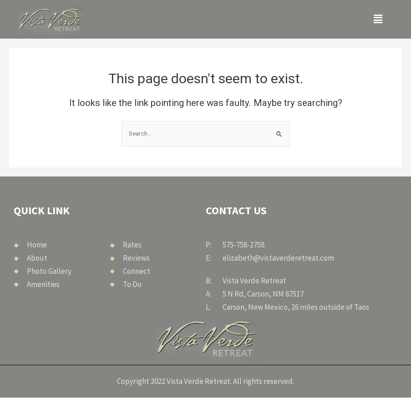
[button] (378, 19)
